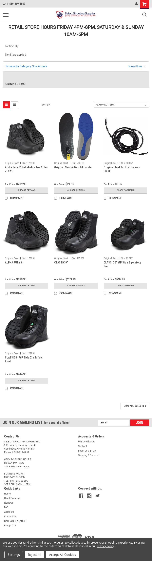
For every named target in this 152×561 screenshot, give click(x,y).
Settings (14, 554)
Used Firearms (12, 498)
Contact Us (10, 516)
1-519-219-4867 (14, 3)
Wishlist (82, 446)
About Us (9, 512)
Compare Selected (135, 406)
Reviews (8, 502)
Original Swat (12, 163)
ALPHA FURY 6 (13, 262)
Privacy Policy (105, 546)
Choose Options (26, 190)
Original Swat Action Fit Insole (73, 167)
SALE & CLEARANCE (15, 521)
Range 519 (10, 525)
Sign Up (91, 450)
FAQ (6, 507)
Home (7, 493)
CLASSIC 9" (61, 262)
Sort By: (46, 104)
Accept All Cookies (62, 554)
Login (81, 450)
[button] (76, 66)
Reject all (34, 554)
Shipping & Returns (88, 455)
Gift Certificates (86, 441)
